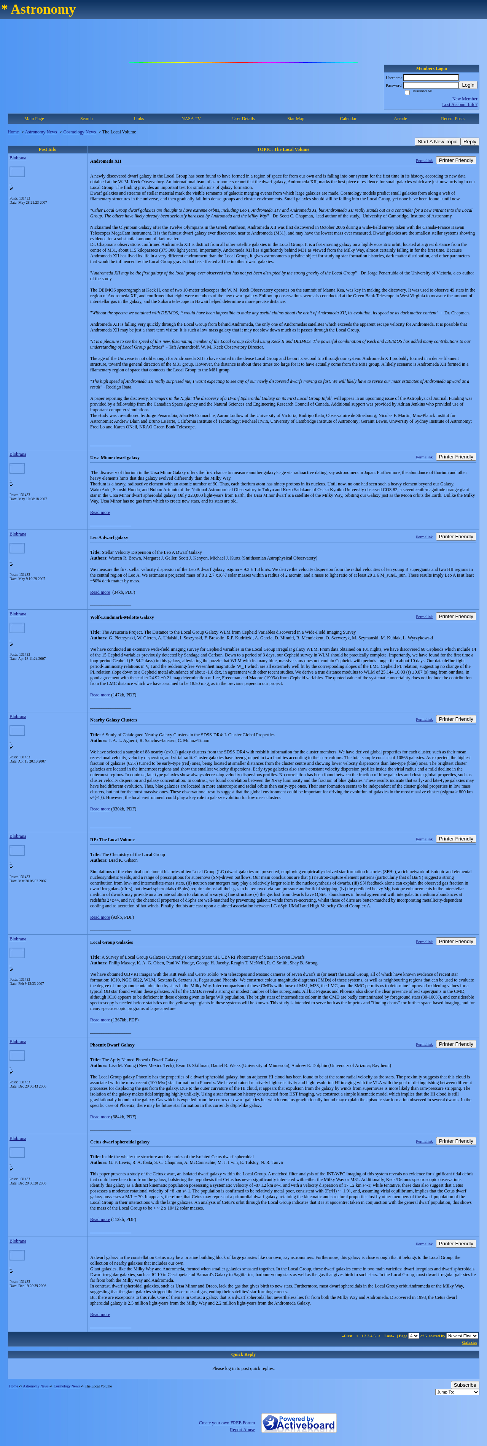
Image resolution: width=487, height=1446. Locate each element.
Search (86, 118)
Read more (100, 512)
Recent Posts (453, 118)
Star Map (295, 118)
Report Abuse (242, 1429)
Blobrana (18, 157)
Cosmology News (80, 132)
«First (347, 1335)
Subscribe (465, 1385)
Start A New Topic (437, 141)
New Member (464, 98)
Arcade (400, 118)
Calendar (348, 118)
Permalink (424, 160)
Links (139, 118)
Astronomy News (41, 132)
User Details (243, 118)
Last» (389, 1335)
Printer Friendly (456, 160)
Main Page (34, 118)
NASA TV (191, 118)
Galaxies (469, 1342)
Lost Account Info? (459, 104)
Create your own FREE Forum (227, 1422)
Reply (469, 141)
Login (468, 85)
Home (13, 132)
